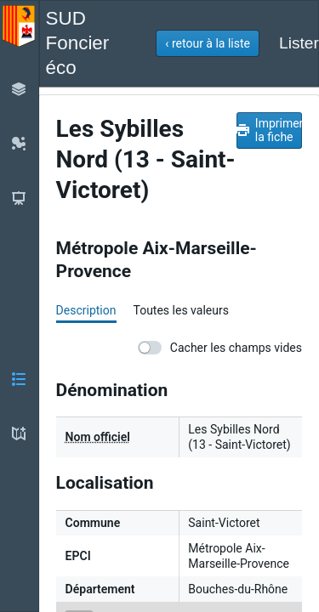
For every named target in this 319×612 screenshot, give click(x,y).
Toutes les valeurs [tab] (180, 310)
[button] (208, 43)
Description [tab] (86, 310)
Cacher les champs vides (220, 347)
